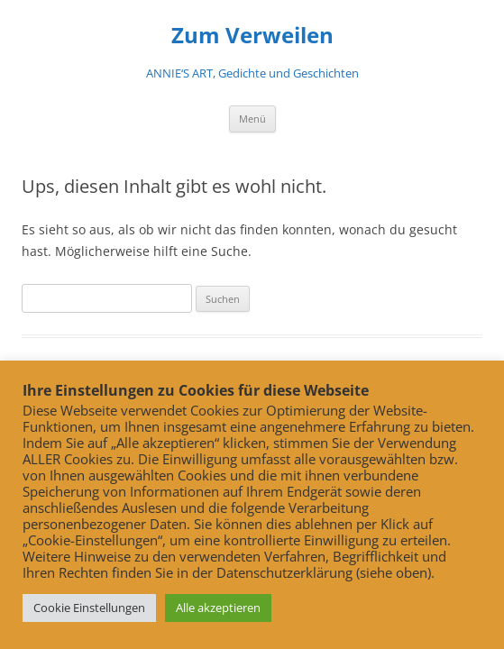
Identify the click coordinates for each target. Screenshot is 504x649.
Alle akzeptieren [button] (218, 607)
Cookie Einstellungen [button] (89, 607)
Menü (252, 118)
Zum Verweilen (252, 36)
